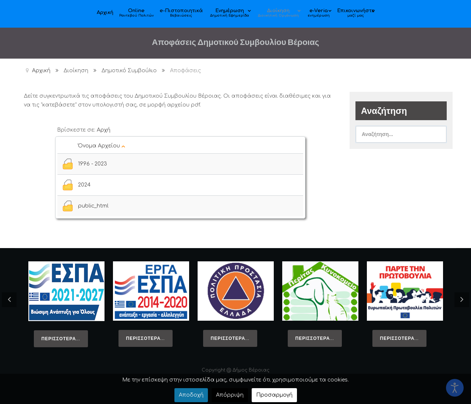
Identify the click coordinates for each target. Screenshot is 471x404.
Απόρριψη (230, 395)
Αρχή (103, 130)
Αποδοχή (191, 395)
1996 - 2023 (92, 164)
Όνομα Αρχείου (101, 146)
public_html (93, 206)
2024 (84, 185)
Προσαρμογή (274, 395)
